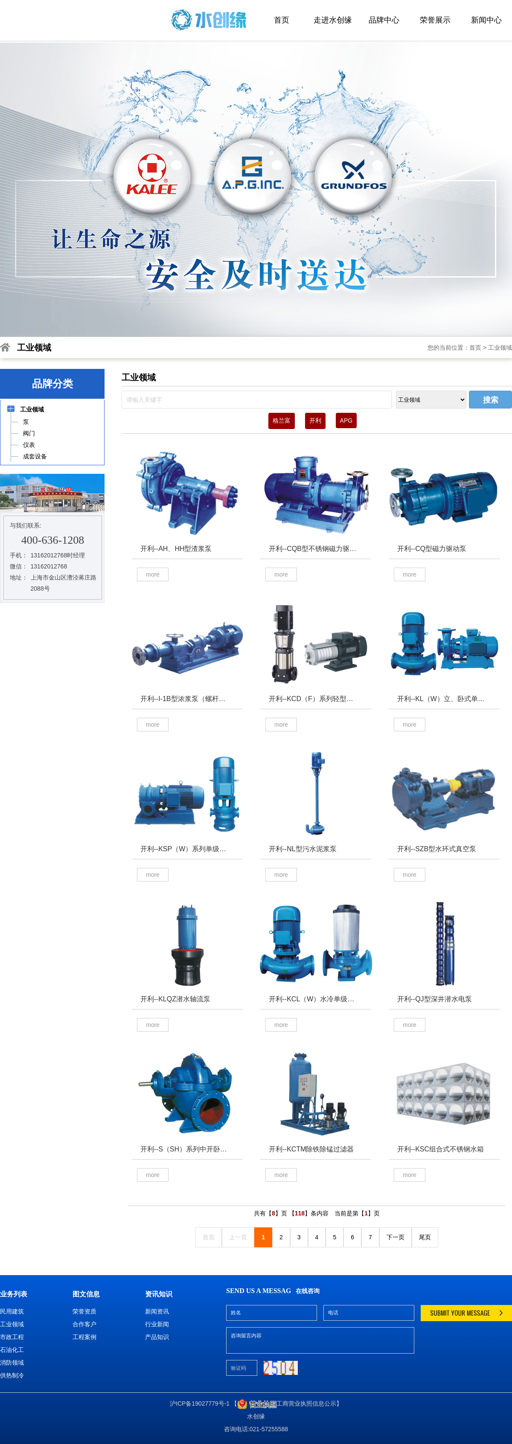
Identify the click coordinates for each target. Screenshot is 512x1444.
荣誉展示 (435, 20)
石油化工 (12, 1349)
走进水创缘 (333, 20)
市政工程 (12, 1337)
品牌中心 (384, 20)
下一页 (395, 1237)
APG (346, 420)
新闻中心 (486, 20)
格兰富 (282, 420)
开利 (315, 420)
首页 (281, 20)
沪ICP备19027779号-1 (200, 1403)
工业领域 (500, 347)
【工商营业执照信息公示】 (286, 1403)
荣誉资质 (84, 1311)
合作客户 (84, 1324)
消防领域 (12, 1362)
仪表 (28, 444)
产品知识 (157, 1337)
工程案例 (84, 1337)
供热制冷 (12, 1375)
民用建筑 (12, 1311)
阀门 (28, 433)
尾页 (425, 1237)
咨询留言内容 (320, 1340)
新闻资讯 (157, 1311)
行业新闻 (157, 1324)
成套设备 (34, 456)
